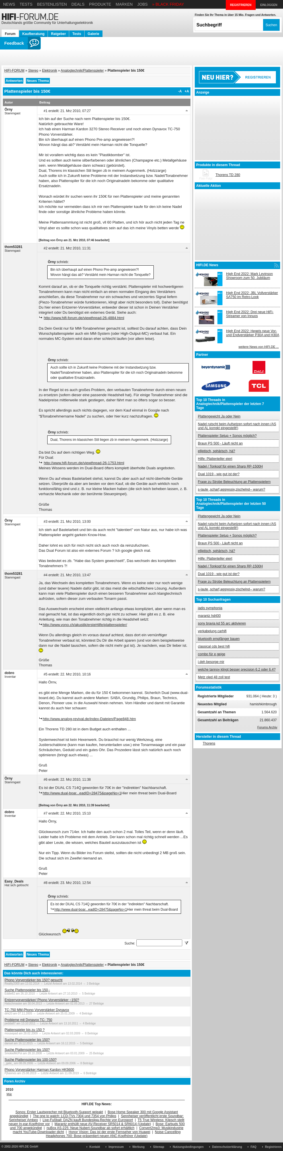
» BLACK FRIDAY (168, 4)
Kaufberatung (33, 34)
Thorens (209, 743)
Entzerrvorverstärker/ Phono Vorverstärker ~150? (42, 1000)
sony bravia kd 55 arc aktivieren (222, 623)
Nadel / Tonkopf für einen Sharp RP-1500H (230, 466)
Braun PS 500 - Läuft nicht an (220, 443)
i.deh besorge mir (211, 662)
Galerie (93, 34)
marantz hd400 (209, 616)
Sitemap (158, 1146)
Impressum (116, 1146)
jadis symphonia (210, 608)
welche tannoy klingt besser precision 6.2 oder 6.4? (237, 669)
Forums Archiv (267, 727)
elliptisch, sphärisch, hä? (216, 451)
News (9, 4)
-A (180, 91)
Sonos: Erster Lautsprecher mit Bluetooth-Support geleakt (59, 1112)
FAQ (254, 1146)
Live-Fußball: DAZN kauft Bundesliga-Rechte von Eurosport (88, 1120)
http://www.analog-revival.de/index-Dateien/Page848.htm (89, 719)
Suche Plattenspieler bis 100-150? (31, 1060)
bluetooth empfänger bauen (219, 639)
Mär (9, 1094)
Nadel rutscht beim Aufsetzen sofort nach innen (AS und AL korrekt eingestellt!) (237, 426)
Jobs (142, 4)
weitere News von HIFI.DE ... (259, 346)
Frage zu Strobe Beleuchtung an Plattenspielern (234, 482)
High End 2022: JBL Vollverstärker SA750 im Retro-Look (252, 295)
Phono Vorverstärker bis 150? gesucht (33, 980)
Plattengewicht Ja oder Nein (219, 416)
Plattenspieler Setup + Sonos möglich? (227, 436)
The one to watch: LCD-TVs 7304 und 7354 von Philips (74, 1116)
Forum (10, 34)
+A (186, 91)
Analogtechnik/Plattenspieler (82, 71)
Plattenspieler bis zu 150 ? (25, 1030)
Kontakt (94, 1146)
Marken (124, 4)
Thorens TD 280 (228, 175)
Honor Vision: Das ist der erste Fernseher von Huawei (109, 1132)
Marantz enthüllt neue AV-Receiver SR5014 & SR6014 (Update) (103, 1124)
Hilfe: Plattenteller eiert (215, 459)
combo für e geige (211, 654)
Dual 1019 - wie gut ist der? (218, 474)
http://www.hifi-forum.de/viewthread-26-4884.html (84, 318)
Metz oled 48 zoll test (214, 677)
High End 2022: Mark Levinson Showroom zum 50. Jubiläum (249, 276)
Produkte (100, 4)
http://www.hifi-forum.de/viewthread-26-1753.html (84, 463)
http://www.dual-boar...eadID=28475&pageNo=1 (82, 793)
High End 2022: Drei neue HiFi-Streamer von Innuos (250, 314)
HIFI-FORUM (14, 71)
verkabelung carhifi (212, 631)
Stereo (33, 71)
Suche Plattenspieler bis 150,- (27, 990)
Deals (78, 4)
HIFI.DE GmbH (28, 1146)
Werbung (138, 1146)
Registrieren (273, 1146)
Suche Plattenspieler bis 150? (27, 1040)
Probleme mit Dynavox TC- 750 (28, 1020)
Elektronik (49, 71)
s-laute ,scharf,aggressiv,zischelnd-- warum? (231, 489)
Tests (26, 4)
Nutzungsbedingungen (188, 1146)
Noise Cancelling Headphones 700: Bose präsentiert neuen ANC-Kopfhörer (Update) (113, 1134)
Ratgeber (58, 34)
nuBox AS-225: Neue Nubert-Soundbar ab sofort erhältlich (90, 1128)
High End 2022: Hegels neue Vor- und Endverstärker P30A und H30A (252, 333)
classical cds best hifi (214, 646)
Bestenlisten (52, 4)
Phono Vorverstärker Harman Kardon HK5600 (39, 1070)
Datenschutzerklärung (227, 1146)
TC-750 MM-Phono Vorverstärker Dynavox (37, 1010)
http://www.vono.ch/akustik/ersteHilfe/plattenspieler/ (85, 625)
